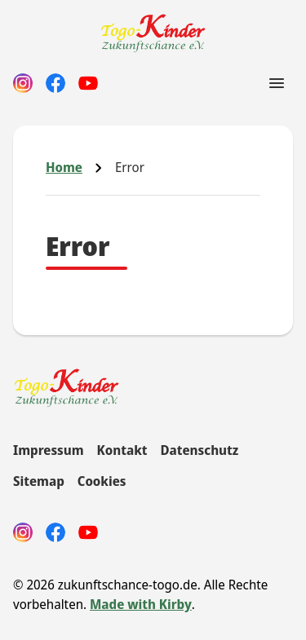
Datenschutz (199, 450)
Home (64, 167)
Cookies (102, 481)
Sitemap (38, 481)
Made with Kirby (141, 604)
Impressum (48, 450)
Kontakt (122, 450)
